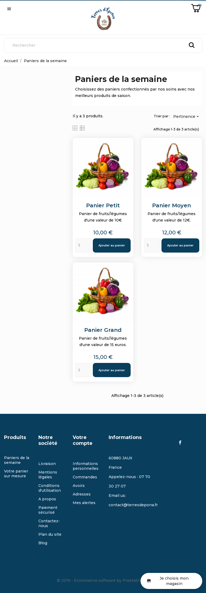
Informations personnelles (85, 466)
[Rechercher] (103, 45)
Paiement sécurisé (47, 510)
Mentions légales (47, 474)
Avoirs (79, 485)
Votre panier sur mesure (16, 473)
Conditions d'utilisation (49, 488)
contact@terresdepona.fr (133, 504)
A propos (47, 499)
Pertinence (186, 116)
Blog (42, 543)
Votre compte (83, 440)
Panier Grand (103, 330)
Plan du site (49, 534)
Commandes (85, 477)
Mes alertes (84, 502)
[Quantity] (83, 245)
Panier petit (103, 205)
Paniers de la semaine (16, 460)
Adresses (82, 494)
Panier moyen (171, 205)
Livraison (47, 463)
